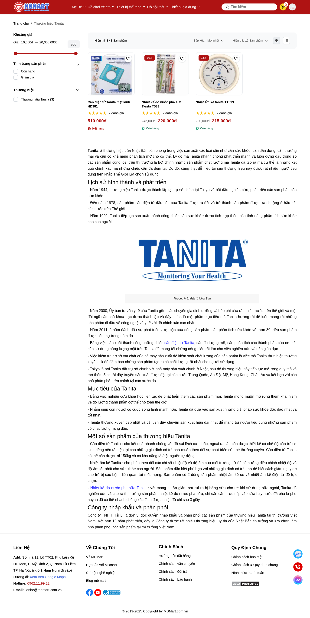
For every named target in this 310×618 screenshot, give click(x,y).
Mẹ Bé (79, 7)
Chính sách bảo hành (175, 579)
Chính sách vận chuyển (177, 564)
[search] (249, 6)
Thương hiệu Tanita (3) (37, 99)
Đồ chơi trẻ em (101, 7)
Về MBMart (95, 557)
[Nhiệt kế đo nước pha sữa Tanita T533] (165, 73)
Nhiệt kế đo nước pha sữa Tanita (118, 488)
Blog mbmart (96, 580)
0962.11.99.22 (38, 583)
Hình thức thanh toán (248, 573)
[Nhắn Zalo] (298, 554)
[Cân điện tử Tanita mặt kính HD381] (111, 73)
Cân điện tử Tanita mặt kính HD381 (109, 104)
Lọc (73, 44)
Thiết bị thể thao (130, 7)
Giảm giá (27, 77)
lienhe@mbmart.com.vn (43, 590)
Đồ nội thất (157, 7)
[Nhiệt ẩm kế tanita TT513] (219, 73)
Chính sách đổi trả (173, 571)
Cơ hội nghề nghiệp (101, 573)
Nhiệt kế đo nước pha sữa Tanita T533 (161, 104)
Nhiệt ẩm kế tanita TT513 (215, 102)
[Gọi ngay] (298, 567)
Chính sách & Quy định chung (255, 565)
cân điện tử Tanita (179, 343)
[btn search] (228, 7)
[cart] (283, 7)
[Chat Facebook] (298, 580)
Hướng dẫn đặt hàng (175, 556)
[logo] (32, 7)
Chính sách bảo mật (247, 557)
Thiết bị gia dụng (185, 7)
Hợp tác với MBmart (101, 565)
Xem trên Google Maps (47, 577)
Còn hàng (28, 71)
